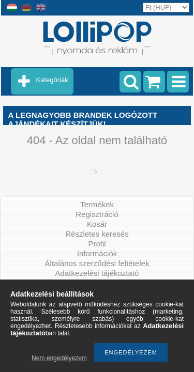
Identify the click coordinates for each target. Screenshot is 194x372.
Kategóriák (52, 80)
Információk (97, 253)
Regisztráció (97, 214)
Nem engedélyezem (59, 358)
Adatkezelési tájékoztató (97, 273)
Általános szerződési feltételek (97, 263)
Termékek (97, 204)
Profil (97, 243)
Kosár (97, 224)
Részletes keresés (97, 233)
